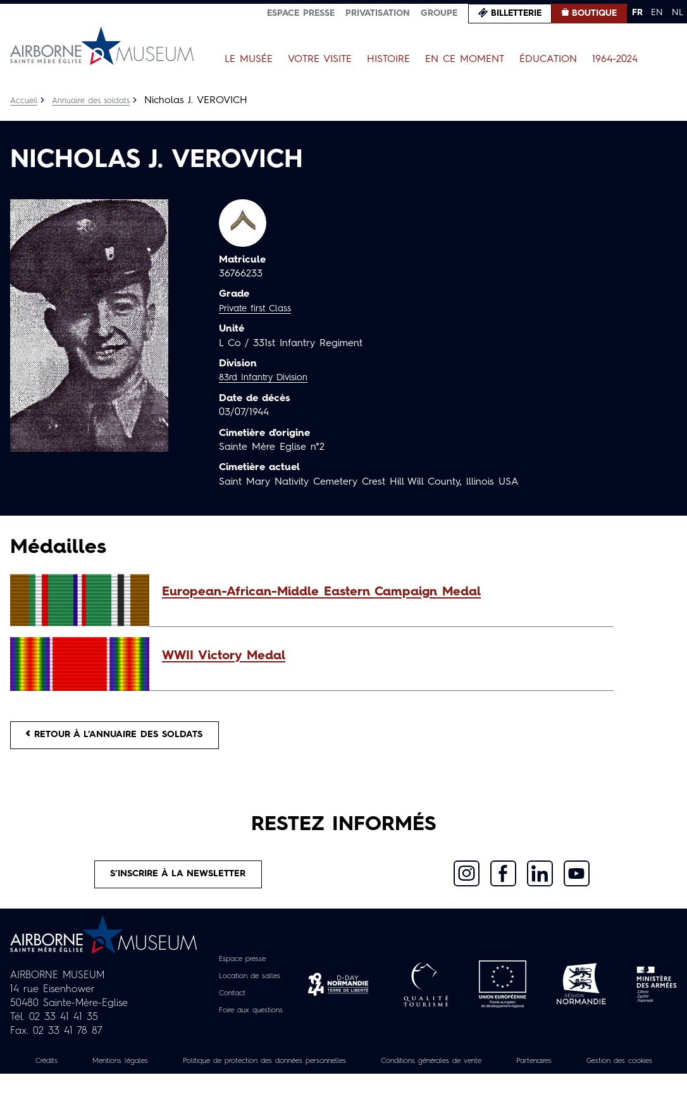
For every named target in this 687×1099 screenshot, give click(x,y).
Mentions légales (135, 1071)
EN (657, 12)
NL (677, 12)
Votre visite (320, 59)
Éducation (548, 59)
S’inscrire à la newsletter (179, 883)
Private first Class (259, 309)
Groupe (439, 13)
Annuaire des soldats (98, 100)
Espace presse (301, 13)
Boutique (594, 13)
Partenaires (627, 1071)
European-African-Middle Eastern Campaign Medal (321, 592)
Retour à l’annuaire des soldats (127, 738)
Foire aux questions (250, 1021)
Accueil (25, 100)
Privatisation (377, 13)
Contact (227, 1004)
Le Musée (249, 59)
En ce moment (464, 59)
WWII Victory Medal (223, 656)
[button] (381, 592)
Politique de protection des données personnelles (306, 1071)
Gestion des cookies (343, 1085)
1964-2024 (615, 59)
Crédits (51, 1071)
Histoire (388, 59)
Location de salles (249, 987)
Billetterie (516, 13)
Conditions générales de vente (506, 1071)
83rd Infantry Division (269, 378)
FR (637, 12)
